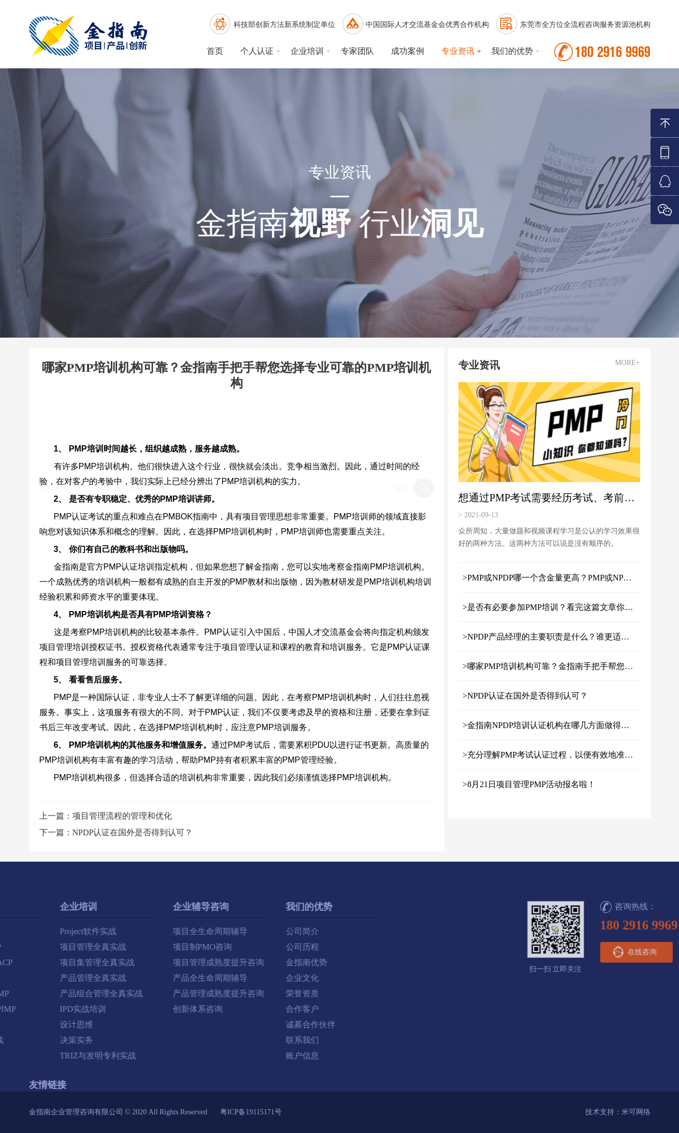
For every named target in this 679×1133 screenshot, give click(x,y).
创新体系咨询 (44, 1009)
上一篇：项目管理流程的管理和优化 (105, 815)
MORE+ (632, 363)
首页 (215, 51)
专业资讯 (457, 51)
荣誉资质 (149, 993)
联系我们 (149, 1040)
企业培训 (307, 51)
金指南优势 (153, 962)
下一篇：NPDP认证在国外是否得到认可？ (116, 832)
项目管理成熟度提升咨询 (65, 962)
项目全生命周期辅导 (57, 931)
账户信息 (149, 1055)
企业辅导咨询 (48, 907)
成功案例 (407, 51)
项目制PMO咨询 (49, 946)
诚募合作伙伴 (157, 1024)
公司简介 (149, 931)
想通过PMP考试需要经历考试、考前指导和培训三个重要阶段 (554, 497)
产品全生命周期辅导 (57, 978)
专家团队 (357, 51)
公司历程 (149, 946)
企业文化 (149, 978)
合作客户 (149, 1009)
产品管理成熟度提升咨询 (65, 993)
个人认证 (256, 51)
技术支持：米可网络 (618, 1112)
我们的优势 (512, 51)
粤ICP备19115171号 (251, 1112)
